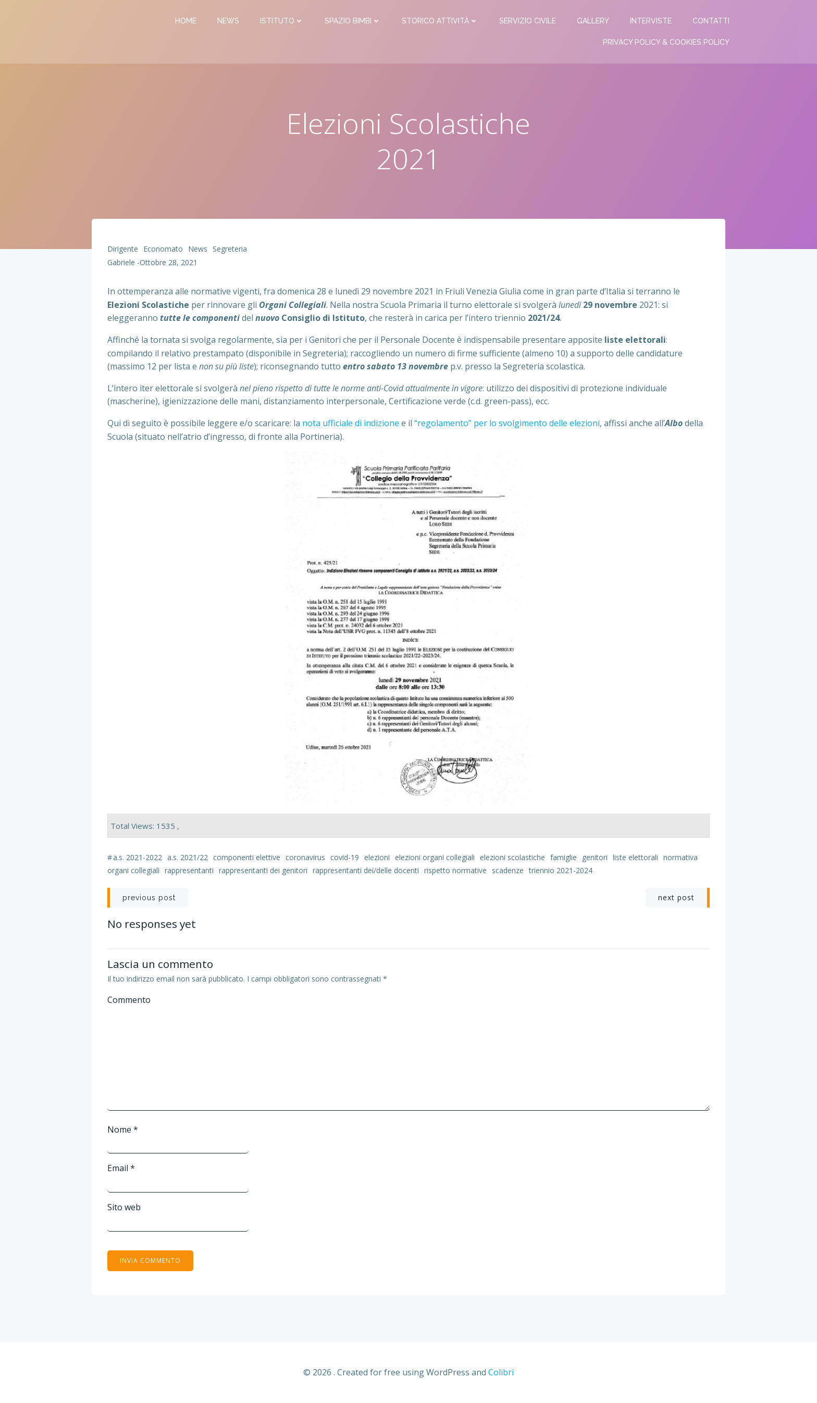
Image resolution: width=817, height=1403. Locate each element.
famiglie (563, 857)
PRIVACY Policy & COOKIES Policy (666, 42)
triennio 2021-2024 (560, 870)
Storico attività (440, 21)
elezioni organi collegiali (435, 857)
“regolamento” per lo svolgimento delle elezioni (507, 423)
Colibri (501, 1372)
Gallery (593, 21)
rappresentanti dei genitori (263, 870)
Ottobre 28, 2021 (168, 262)
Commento (129, 999)
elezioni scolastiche (512, 857)
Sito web (124, 1207)
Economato (163, 249)
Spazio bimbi (353, 21)
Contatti (710, 21)
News (228, 21)
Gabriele (121, 262)
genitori (595, 857)
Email (121, 1168)
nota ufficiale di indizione (350, 423)
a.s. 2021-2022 (137, 857)
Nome (122, 1129)
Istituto (282, 21)
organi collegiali (133, 870)
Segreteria (230, 249)
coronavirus (305, 857)
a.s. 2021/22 (187, 857)
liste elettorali (635, 857)
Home (185, 21)
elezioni (377, 857)
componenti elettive (246, 857)
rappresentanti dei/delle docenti (366, 870)
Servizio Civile (527, 21)
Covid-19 (344, 857)
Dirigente (122, 249)
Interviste (651, 21)
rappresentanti (189, 870)
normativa (680, 857)
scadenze (508, 870)
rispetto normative (455, 870)
